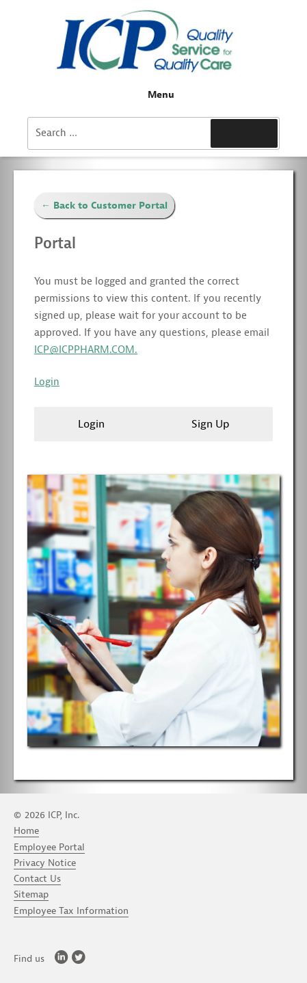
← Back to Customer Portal (104, 205)
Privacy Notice (45, 863)
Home (26, 831)
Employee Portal (49, 847)
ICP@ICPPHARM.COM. (85, 349)
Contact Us (37, 878)
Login (46, 382)
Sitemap (31, 894)
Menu (153, 95)
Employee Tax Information (71, 911)
